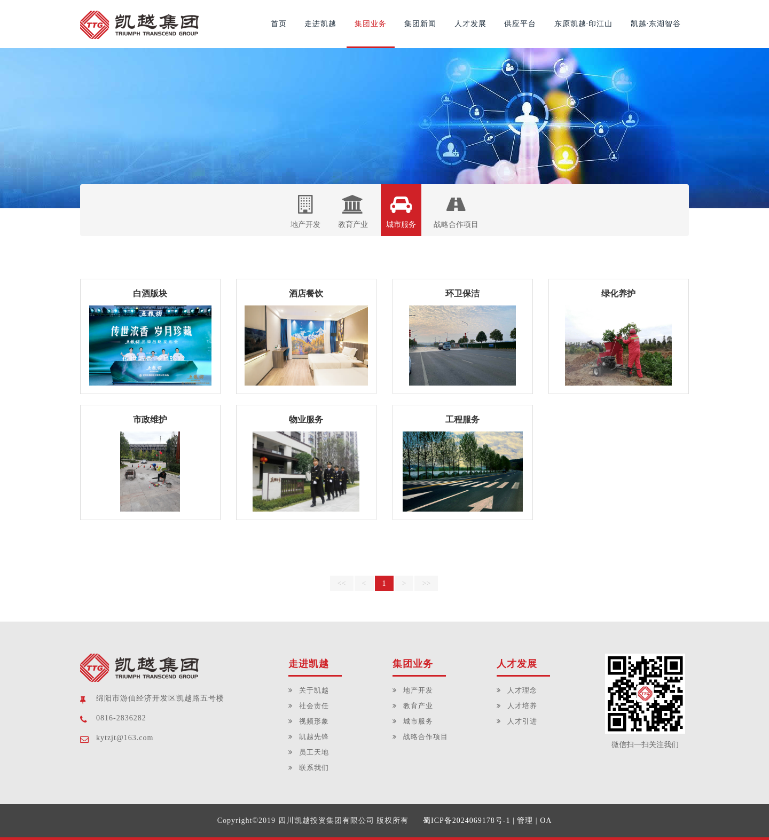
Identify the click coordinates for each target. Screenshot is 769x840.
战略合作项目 (456, 212)
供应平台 (520, 24)
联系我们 (314, 768)
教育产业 (353, 212)
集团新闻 (420, 24)
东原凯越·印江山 (583, 24)
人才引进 (522, 721)
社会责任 (314, 706)
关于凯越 (314, 690)
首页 (279, 24)
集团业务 (371, 24)
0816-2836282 (121, 718)
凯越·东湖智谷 (656, 24)
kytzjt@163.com (124, 738)
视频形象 (314, 721)
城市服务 (401, 212)
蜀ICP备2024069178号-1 (466, 821)
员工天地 (314, 752)
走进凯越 (320, 24)
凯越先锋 (314, 737)
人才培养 (522, 706)
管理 (525, 821)
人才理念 (522, 690)
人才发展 (470, 24)
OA (546, 821)
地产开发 (305, 212)
